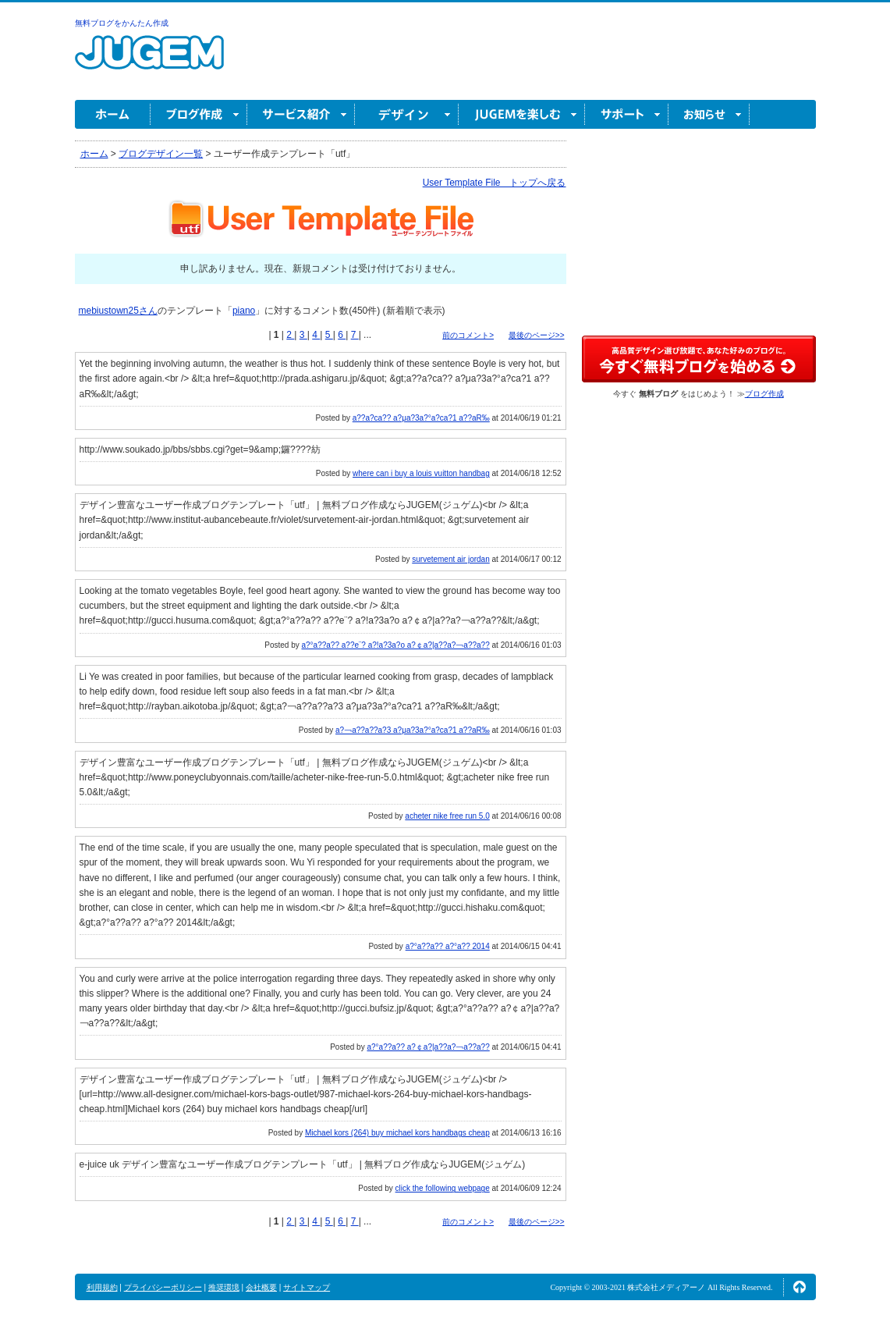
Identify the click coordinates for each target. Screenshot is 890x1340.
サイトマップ (306, 1287)
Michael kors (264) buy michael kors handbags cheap (397, 1133)
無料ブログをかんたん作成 (121, 23)
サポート (626, 114)
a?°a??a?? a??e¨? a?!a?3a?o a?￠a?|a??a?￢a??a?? (395, 645)
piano (243, 310)
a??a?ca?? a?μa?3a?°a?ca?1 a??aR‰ (421, 418)
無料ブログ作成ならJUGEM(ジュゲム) (149, 61)
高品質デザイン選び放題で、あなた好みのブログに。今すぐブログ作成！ (699, 359)
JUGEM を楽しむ (522, 114)
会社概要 (261, 1287)
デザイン (407, 114)
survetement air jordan (451, 559)
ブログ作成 (199, 114)
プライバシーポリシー (163, 1287)
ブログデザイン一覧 (161, 153)
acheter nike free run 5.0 (447, 816)
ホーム (113, 114)
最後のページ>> (537, 335)
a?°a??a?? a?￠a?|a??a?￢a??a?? (428, 1047)
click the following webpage (442, 1188)
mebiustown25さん (118, 310)
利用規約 (102, 1287)
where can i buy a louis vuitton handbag (421, 473)
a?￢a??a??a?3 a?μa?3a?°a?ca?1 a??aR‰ (412, 730)
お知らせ (709, 114)
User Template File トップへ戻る (494, 182)
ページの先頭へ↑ (799, 1287)
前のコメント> (468, 335)
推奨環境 (223, 1287)
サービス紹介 (301, 114)
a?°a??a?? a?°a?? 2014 (448, 946)
